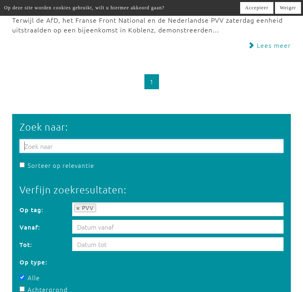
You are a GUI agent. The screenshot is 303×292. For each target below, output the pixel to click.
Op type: (33, 262)
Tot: (25, 244)
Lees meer (269, 45)
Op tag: (31, 210)
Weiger (288, 8)
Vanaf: (29, 227)
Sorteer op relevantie (56, 165)
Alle (29, 277)
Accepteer (257, 8)
